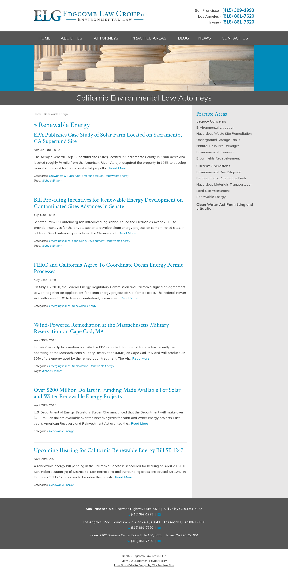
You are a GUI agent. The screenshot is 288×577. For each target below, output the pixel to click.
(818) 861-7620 (238, 16)
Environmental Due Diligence (218, 172)
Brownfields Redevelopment (218, 158)
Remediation (80, 366)
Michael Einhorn (52, 180)
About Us (71, 38)
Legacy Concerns (211, 121)
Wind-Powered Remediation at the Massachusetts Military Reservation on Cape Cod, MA (101, 328)
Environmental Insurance (215, 152)
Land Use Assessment (213, 191)
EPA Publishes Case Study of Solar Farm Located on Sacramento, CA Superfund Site (108, 138)
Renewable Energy (117, 176)
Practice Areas (148, 38)
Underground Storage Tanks (218, 140)
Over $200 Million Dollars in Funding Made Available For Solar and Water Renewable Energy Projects (107, 393)
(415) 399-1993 (238, 10)
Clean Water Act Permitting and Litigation (224, 206)
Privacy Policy (158, 560)
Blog (183, 38)
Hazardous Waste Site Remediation (224, 133)
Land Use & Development (88, 241)
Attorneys (106, 38)
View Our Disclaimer (134, 560)
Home (44, 38)
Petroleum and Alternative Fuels (221, 178)
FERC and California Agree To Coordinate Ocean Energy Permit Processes (108, 268)
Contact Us (235, 38)
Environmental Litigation (215, 127)
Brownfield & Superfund (64, 176)
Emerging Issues (92, 176)
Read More (117, 168)
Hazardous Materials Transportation (224, 184)
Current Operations (213, 166)
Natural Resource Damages (217, 146)
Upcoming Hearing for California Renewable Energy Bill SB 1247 (108, 450)
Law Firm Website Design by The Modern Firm (144, 565)
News (204, 38)
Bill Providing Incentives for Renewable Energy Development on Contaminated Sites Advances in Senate (108, 203)
